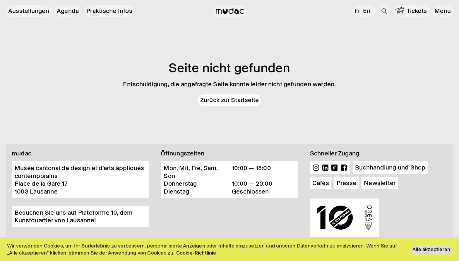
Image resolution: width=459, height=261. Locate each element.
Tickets (417, 11)
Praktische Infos (109, 11)
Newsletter (379, 183)
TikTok (334, 168)
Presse (346, 183)
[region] (229, 249)
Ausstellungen (28, 11)
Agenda (68, 11)
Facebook (343, 168)
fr (357, 11)
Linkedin (325, 168)
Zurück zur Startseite (229, 100)
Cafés (320, 183)
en (366, 11)
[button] (442, 11)
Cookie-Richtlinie (196, 253)
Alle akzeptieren (431, 249)
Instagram (316, 168)
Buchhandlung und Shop (390, 167)
